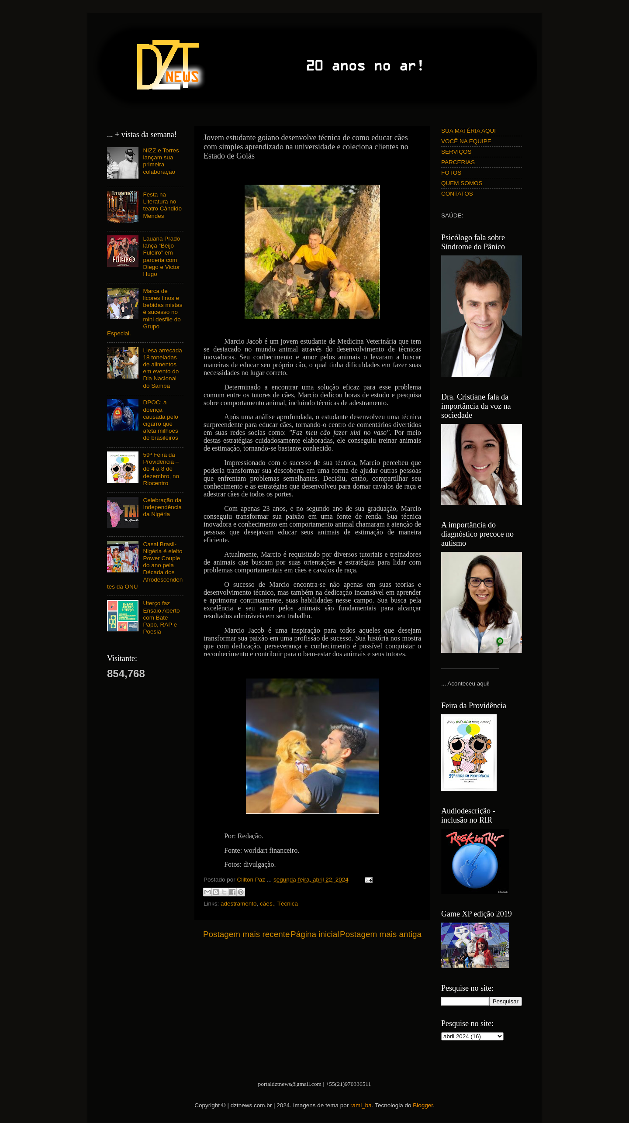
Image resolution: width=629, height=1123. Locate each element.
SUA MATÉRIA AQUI (468, 130)
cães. (267, 903)
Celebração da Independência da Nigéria (162, 507)
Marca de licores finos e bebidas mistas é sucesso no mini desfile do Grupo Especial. (144, 312)
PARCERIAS (458, 162)
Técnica (287, 903)
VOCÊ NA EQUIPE (466, 141)
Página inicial (314, 934)
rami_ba (361, 1105)
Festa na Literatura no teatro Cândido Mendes (162, 205)
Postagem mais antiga (381, 934)
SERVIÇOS (456, 151)
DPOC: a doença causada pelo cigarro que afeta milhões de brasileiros (160, 420)
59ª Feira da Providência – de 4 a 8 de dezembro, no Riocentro (161, 468)
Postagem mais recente (246, 934)
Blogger (423, 1105)
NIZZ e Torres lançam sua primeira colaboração (161, 161)
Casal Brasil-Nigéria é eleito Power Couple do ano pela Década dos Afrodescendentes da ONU (145, 565)
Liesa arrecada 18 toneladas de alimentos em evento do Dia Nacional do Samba (162, 368)
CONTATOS (457, 193)
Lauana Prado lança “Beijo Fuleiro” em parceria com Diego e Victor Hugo (161, 256)
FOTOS (451, 172)
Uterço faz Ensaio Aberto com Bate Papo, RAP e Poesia (161, 617)
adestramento (239, 903)
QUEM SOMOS (462, 183)
